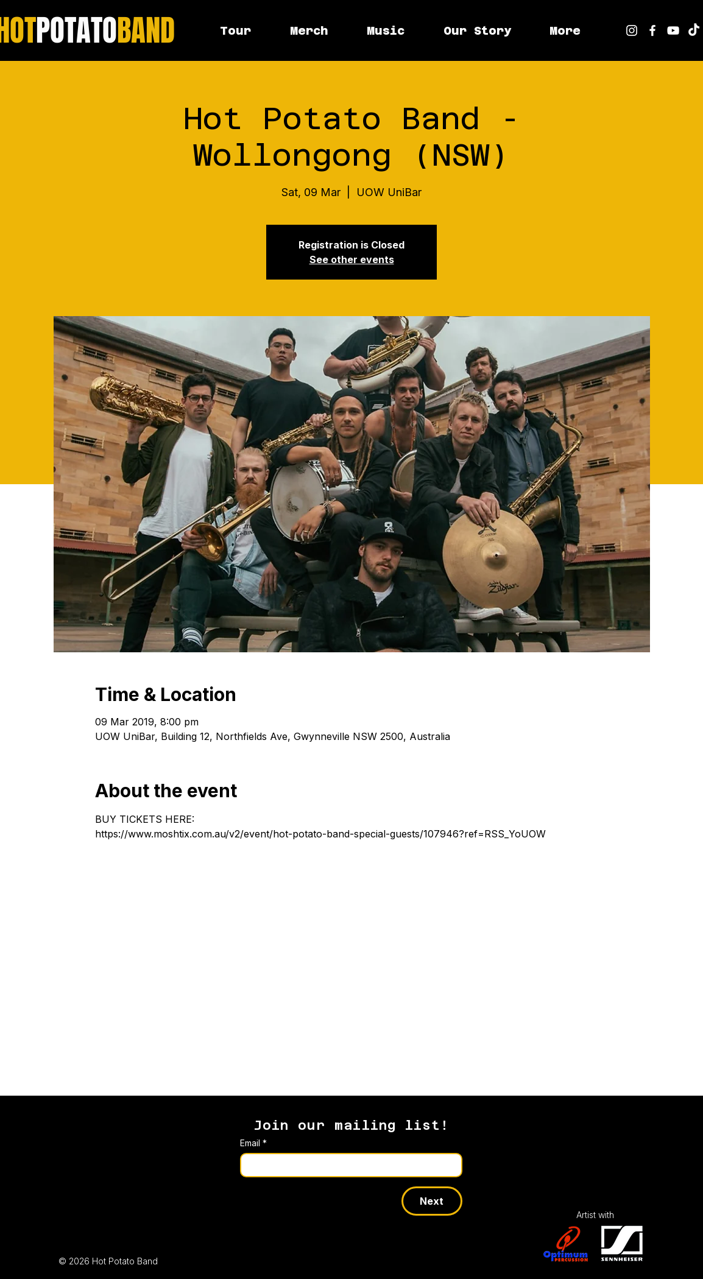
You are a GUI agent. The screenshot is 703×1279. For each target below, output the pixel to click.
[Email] (347, 1165)
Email (253, 1143)
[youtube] (673, 30)
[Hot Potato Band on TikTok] (694, 30)
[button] (564, 30)
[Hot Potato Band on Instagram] (631, 30)
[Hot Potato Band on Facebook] (652, 30)
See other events (351, 259)
